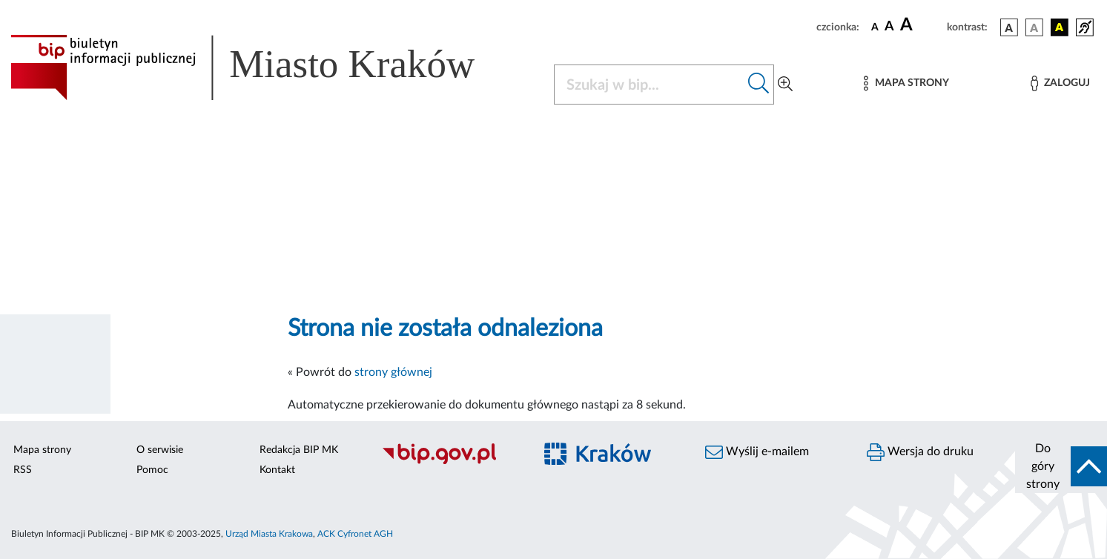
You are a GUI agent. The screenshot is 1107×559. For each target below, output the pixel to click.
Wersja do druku (920, 452)
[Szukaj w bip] (759, 84)
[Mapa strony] (906, 83)
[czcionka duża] (921, 25)
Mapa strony (42, 450)
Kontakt (277, 470)
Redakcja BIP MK (299, 450)
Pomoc (152, 470)
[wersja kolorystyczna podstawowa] (1009, 27)
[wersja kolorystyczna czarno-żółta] (1059, 27)
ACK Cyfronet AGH (355, 533)
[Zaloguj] (1060, 83)
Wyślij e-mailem (757, 452)
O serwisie (159, 450)
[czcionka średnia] (889, 27)
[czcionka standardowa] (875, 27)
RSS (22, 470)
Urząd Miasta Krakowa (269, 533)
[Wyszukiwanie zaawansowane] (785, 84)
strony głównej (393, 372)
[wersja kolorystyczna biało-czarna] (1034, 27)
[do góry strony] (1061, 466)
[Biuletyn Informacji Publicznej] (450, 462)
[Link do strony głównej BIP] (264, 67)
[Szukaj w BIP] (649, 84)
